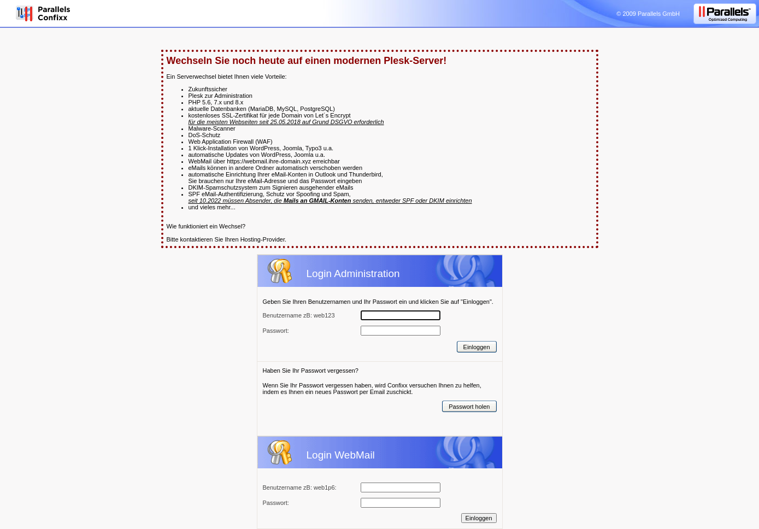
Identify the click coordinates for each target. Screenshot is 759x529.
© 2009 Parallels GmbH (648, 13)
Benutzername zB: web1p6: (300, 487)
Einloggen (476, 347)
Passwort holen (469, 406)
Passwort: (276, 502)
